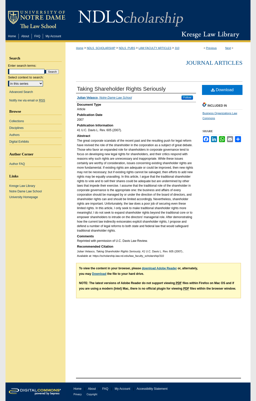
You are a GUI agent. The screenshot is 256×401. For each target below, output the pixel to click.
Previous (211, 47)
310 (177, 47)
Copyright (91, 394)
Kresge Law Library (209, 34)
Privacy (78, 394)
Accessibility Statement (152, 389)
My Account (122, 389)
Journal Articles (214, 62)
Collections (16, 121)
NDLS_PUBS (127, 47)
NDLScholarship (131, 15)
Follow (187, 97)
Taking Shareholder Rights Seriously (121, 89)
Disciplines (16, 128)
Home (79, 47)
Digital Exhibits (19, 141)
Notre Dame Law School (25, 191)
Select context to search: (26, 77)
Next (228, 47)
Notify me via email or (27, 100)
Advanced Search (21, 92)
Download (222, 90)
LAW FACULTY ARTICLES (154, 47)
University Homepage (23, 197)
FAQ (105, 389)
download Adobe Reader (159, 268)
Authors (14, 135)
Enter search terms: (22, 65)
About (92, 389)
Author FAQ (17, 164)
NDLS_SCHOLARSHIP (101, 47)
